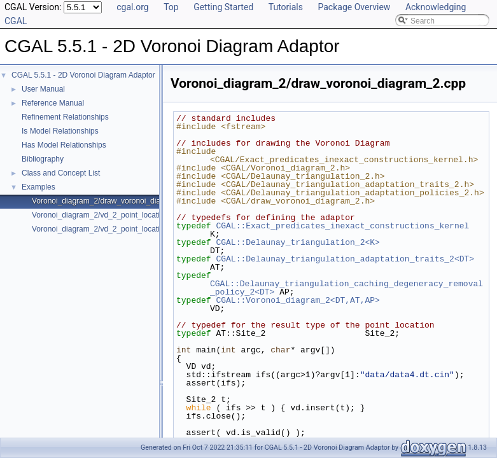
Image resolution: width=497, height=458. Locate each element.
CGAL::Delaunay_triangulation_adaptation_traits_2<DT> (345, 259)
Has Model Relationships (64, 145)
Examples (38, 187)
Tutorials (286, 7)
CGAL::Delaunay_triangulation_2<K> (297, 242)
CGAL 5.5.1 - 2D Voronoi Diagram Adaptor (83, 75)
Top (171, 7)
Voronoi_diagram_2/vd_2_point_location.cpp (107, 215)
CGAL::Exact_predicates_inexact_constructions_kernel (342, 226)
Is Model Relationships (60, 131)
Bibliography (43, 159)
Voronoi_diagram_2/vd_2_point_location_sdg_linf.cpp (122, 229)
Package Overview (354, 7)
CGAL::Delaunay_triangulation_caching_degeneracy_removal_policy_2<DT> (346, 288)
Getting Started (223, 7)
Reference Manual (53, 103)
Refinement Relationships (65, 117)
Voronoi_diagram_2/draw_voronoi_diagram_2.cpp (116, 201)
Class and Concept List (61, 173)
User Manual (43, 89)
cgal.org (132, 7)
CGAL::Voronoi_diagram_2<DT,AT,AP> (297, 300)
